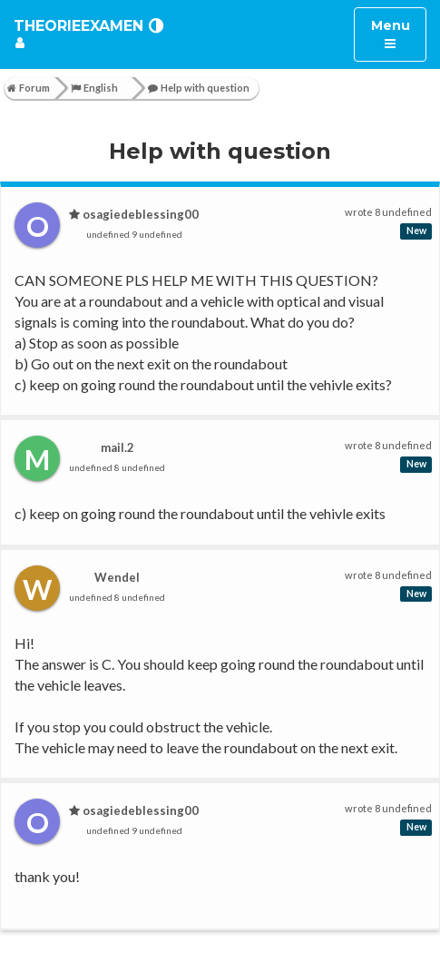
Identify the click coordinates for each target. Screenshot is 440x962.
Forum (28, 87)
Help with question (198, 87)
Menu (398, 33)
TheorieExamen (78, 25)
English (94, 87)
